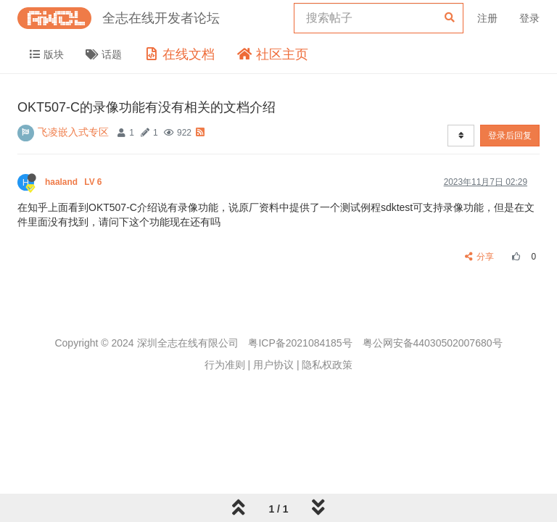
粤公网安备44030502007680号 (433, 343)
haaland (74, 182)
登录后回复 (510, 135)
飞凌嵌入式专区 (73, 132)
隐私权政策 (327, 364)
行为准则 (225, 364)
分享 (479, 257)
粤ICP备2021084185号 (300, 343)
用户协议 (273, 364)
